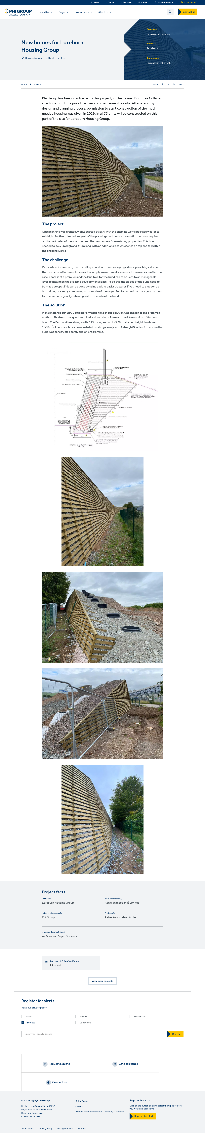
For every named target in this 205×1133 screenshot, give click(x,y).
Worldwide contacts (166, 2)
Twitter (32, 1124)
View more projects (102, 981)
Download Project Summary (61, 936)
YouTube (48, 1124)
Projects (65, 12)
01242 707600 (190, 2)
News (96, 2)
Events (111, 2)
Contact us (189, 12)
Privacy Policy (45, 1112)
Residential (153, 48)
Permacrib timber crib (159, 63)
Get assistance (106, 1064)
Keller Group (81, 1085)
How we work (83, 12)
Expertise (46, 12)
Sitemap (82, 1112)
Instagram (40, 1124)
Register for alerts (144, 1099)
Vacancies (85, 1023)
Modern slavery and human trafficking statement (99, 1095)
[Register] (175, 1034)
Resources (127, 2)
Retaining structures (158, 34)
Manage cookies (65, 1112)
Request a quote (52, 1064)
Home (24, 85)
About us (105, 12)
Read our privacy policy (34, 1008)
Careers (144, 2)
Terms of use (27, 1112)
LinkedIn (24, 1124)
